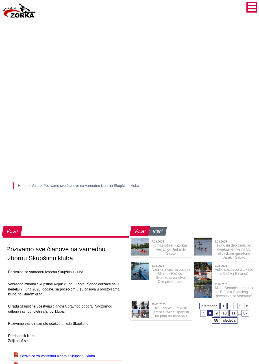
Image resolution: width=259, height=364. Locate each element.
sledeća (229, 320)
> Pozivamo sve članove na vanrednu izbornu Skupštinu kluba (89, 186)
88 (216, 320)
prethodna (209, 306)
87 (246, 313)
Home (23, 186)
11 (233, 313)
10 (225, 313)
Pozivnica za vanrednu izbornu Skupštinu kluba (54, 356)
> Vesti (34, 186)
